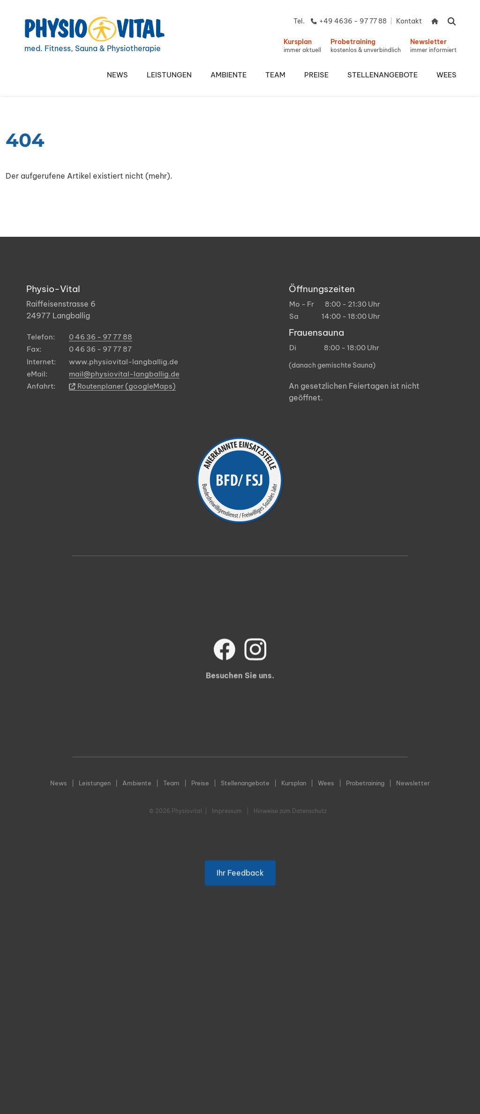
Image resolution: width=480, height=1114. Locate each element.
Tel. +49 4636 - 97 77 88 (340, 21)
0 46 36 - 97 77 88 (100, 336)
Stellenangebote (245, 783)
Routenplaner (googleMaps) (122, 386)
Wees (326, 783)
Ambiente (136, 783)
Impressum (227, 810)
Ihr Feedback (240, 883)
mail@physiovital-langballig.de (124, 373)
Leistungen (95, 783)
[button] (169, 75)
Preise (200, 783)
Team (171, 783)
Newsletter (413, 783)
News (58, 783)
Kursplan (293, 783)
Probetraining (365, 783)
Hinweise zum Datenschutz (290, 810)
